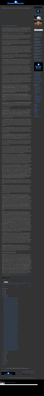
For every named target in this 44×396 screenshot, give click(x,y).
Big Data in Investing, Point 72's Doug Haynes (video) (10, 347)
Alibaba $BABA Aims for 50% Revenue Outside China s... (11, 308)
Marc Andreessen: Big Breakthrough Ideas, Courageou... (11, 349)
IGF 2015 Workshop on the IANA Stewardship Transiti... (11, 322)
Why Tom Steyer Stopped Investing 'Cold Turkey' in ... (10, 335)
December (5, 295)
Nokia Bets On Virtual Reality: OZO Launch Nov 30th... (10, 297)
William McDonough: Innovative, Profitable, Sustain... (10, 309)
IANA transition (29, 283)
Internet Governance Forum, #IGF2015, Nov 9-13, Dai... (11, 333)
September (5, 352)
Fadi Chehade (11, 283)
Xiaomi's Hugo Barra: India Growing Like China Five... (10, 327)
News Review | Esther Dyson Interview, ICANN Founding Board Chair (37, 75)
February (5, 360)
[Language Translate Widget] (38, 30)
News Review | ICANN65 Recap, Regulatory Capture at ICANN (38, 45)
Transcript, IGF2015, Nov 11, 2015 (10, 27)
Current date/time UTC (4, 370)
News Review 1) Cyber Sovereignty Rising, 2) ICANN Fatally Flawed (37, 42)
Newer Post (3, 286)
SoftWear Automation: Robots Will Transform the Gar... (10, 307)
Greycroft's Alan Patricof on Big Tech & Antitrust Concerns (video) (38, 48)
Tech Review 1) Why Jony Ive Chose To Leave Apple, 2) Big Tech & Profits (37, 51)
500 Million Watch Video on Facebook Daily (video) (10, 340)
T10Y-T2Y (35, 112)
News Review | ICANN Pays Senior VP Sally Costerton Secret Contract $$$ (38, 82)
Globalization (23, 283)
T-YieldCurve (36, 111)
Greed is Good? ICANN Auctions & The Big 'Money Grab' (38, 97)
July (4, 354)
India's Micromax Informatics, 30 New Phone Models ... (10, 323)
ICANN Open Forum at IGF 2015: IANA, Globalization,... (11, 321)
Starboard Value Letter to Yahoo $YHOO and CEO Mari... (11, 314)
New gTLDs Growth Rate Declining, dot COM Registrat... (11, 329)
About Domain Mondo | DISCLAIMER (38, 92)
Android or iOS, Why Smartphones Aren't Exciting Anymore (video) (38, 57)
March (4, 359)
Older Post (29, 286)
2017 (3, 292)
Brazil (8, 283)
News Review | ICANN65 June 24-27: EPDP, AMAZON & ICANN (37, 39)
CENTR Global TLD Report (38, 116)
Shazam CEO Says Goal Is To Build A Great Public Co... (11, 346)
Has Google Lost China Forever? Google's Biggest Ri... (10, 315)
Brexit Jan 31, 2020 (37, 100)
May (4, 357)
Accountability (6, 283)
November (5, 296)
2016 (3, 293)
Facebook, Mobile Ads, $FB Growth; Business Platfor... (10, 328)
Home (17, 286)
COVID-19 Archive (37, 102)
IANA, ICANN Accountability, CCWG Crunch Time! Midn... (11, 316)
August (5, 353)
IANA (26, 283)
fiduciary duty (14, 283)
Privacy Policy (3, 375)
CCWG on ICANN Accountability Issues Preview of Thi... (11, 320)
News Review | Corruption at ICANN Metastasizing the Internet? (38, 36)
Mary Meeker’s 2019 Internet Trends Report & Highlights (38, 60)
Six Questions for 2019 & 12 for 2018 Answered (38, 98)
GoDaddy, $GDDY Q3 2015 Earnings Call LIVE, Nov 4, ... (11, 342)
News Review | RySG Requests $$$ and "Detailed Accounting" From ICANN (38, 78)
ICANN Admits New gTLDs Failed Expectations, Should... (11, 348)
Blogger (34, 377)
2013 (3, 364)
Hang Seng (35, 106)
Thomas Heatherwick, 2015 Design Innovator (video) (10, 310)
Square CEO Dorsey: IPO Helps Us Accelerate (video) (10, 303)
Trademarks (10, 375)
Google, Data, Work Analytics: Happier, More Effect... (10, 313)
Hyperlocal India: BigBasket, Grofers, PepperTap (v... (10, 300)
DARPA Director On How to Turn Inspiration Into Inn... (10, 301)
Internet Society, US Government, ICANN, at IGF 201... (10, 334)
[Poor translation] (3, 383)
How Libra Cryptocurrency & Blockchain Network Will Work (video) (38, 54)
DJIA (35, 108)
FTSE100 (35, 107)
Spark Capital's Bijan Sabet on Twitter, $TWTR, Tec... (10, 341)
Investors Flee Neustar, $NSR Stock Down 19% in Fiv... (10, 326)
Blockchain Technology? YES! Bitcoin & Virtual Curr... (10, 336)
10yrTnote (35, 110)
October (5, 351)
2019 (3, 289)
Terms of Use (7, 375)
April (4, 358)
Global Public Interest (19, 283)
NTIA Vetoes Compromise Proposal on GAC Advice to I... (11, 302)
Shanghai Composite (37, 105)
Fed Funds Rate (36, 113)
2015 (3, 294)
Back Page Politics (37, 101)
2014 (3, 363)
